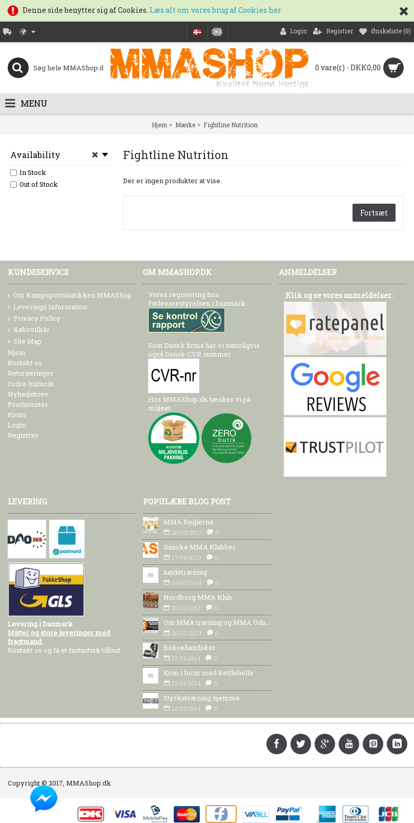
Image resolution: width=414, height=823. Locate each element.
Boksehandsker (189, 647)
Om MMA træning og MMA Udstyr (217, 622)
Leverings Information (47, 307)
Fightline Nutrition (230, 125)
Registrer (23, 435)
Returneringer (31, 373)
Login (17, 424)
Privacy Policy (34, 318)
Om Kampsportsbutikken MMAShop (70, 295)
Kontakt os (25, 362)
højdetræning (185, 572)
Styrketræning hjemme (201, 697)
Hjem (159, 125)
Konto (17, 414)
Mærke (185, 125)
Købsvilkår (29, 330)
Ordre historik (31, 383)
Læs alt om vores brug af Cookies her (215, 10)
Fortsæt (374, 213)
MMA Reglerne (188, 521)
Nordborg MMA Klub (197, 597)
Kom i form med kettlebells (208, 672)
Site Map (25, 342)
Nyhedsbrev (28, 394)
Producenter (28, 404)
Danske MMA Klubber (199, 547)
